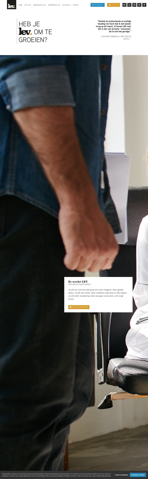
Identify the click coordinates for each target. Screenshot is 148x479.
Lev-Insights (97, 5)
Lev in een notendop (79, 307)
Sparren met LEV (54, 5)
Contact (76, 5)
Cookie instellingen (121, 475)
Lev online (113, 5)
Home (20, 5)
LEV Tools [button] (66, 5)
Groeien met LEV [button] (39, 5)
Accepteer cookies (137, 475)
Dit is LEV (28, 5)
